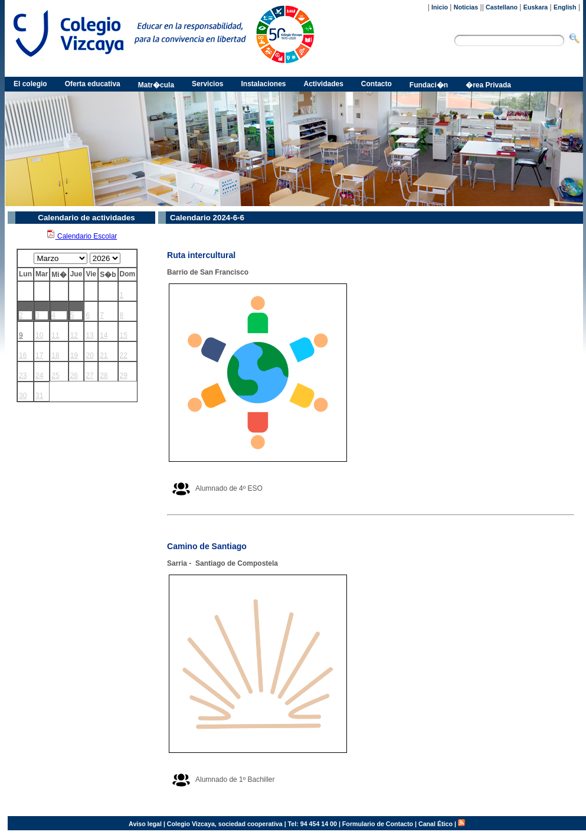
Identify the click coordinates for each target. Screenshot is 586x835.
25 (55, 375)
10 (39, 335)
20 (89, 355)
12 (74, 335)
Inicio (439, 7)
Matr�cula (156, 85)
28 (103, 375)
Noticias (466, 7)
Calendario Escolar (81, 236)
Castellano (502, 7)
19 (74, 355)
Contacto (376, 84)
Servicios (207, 84)
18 (55, 355)
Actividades (323, 84)
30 (23, 396)
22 (123, 355)
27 (89, 375)
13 (89, 335)
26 (74, 375)
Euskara (535, 7)
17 (39, 355)
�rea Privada (488, 85)
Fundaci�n (429, 85)
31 (39, 396)
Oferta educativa (92, 84)
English (565, 7)
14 (103, 335)
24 (39, 375)
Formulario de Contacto (377, 823)
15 (123, 335)
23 (23, 375)
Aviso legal (145, 823)
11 (55, 335)
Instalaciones (263, 84)
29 (123, 375)
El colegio (30, 84)
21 (103, 355)
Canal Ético (435, 823)
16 (23, 355)
